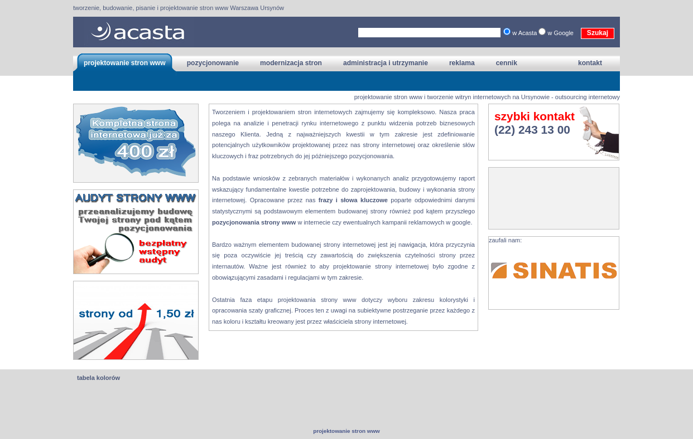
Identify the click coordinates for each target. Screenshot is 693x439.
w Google (561, 33)
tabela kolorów (98, 377)
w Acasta (525, 33)
